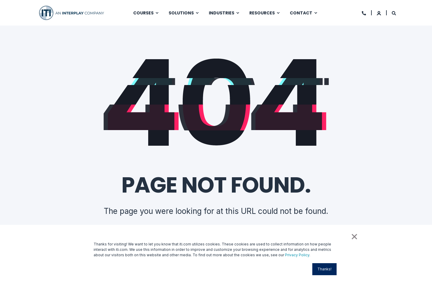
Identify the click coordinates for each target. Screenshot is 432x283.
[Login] (379, 12)
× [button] (354, 236)
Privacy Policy (297, 255)
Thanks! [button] (324, 269)
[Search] (394, 12)
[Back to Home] (72, 12)
